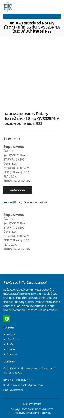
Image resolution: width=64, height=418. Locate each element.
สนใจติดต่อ (17, 190)
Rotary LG (20, 202)
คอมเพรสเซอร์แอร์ (37, 202)
